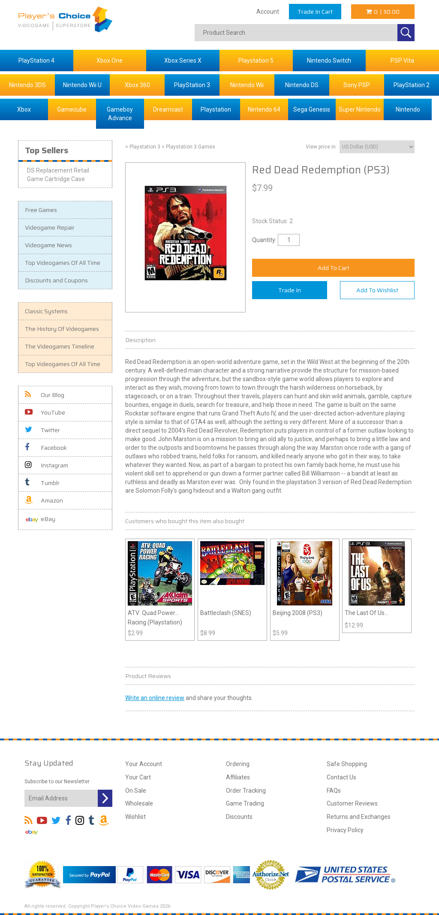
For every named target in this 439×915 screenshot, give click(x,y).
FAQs (334, 790)
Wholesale (139, 803)
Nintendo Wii (247, 85)
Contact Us (341, 777)
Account (267, 11)
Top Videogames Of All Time (62, 262)
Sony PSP (356, 85)
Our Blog (44, 395)
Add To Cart (333, 268)
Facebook (46, 447)
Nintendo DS (302, 85)
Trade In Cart (315, 11)
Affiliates (238, 777)
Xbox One (109, 60)
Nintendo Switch (329, 60)
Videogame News (48, 245)
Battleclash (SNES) (225, 612)
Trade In (289, 290)
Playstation (216, 109)
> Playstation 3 (142, 147)
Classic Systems (46, 311)
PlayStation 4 (36, 60)
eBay (40, 519)
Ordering (238, 763)
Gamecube (72, 109)
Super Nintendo (360, 109)
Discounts (239, 816)
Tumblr (42, 483)
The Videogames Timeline (59, 346)
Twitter (42, 430)
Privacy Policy (345, 830)
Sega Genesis (311, 109)
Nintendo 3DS (27, 85)
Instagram (46, 465)
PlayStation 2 (412, 85)
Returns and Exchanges (359, 816)
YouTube (45, 412)
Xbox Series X (182, 60)
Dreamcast (168, 109)
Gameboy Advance (120, 113)
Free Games (41, 210)
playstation (301, 482)
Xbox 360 (137, 85)
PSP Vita (402, 60)
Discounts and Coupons (56, 280)
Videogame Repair (50, 227)
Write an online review (154, 697)
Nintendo (408, 109)
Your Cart (138, 777)
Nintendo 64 (264, 109)
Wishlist (135, 816)
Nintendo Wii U (82, 85)
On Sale (135, 790)
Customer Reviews (352, 803)
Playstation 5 (256, 60)
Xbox (24, 109)
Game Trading (245, 803)
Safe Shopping (347, 763)
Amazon (44, 500)
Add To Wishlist (377, 290)
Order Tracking (246, 790)
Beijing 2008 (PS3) (297, 612)
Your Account (143, 763)
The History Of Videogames (62, 328)
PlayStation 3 (192, 85)
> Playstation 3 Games (188, 147)
